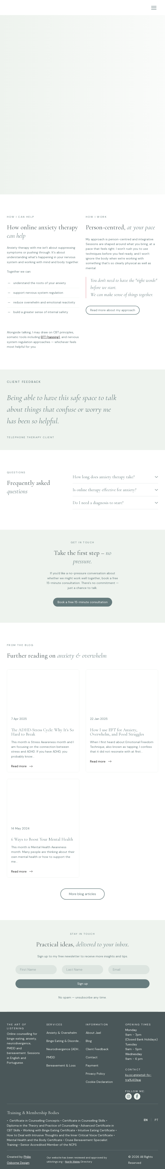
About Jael (93, 1033)
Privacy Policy (95, 1074)
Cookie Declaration (99, 1082)
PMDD (50, 1057)
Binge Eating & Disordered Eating (64, 1041)
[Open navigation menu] (154, 7)
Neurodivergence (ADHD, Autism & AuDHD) (64, 1049)
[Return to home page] (14, 7)
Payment (92, 1065)
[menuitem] (146, 1120)
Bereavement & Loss (61, 1065)
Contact (92, 1057)
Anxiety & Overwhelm (61, 1033)
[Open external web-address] (43, 691)
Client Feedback (97, 1049)
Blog (89, 1041)
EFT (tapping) (50, 337)
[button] (113, 310)
